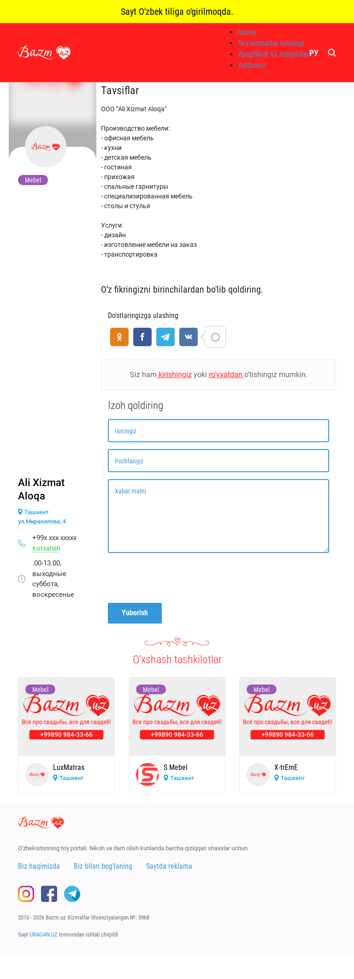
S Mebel (176, 767)
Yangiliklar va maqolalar (273, 54)
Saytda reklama (169, 866)
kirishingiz (174, 374)
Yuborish (135, 612)
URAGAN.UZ (44, 934)
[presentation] (178, 578)
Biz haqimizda (39, 866)
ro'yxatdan (226, 374)
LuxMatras (68, 767)
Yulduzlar (252, 65)
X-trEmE (286, 767)
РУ (314, 53)
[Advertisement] (52, 332)
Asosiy (247, 32)
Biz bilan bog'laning (103, 866)
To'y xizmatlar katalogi (271, 43)
